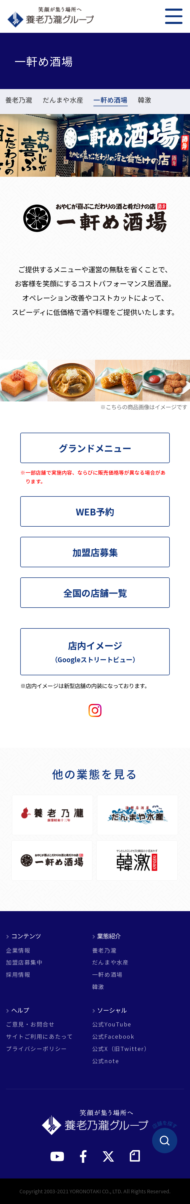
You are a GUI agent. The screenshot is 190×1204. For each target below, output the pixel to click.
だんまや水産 (63, 100)
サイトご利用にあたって (39, 1036)
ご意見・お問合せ (30, 1024)
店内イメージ (95, 651)
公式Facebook (113, 1036)
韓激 (145, 100)
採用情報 (18, 974)
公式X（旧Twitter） (121, 1048)
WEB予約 (95, 511)
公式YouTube (112, 1024)
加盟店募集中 (24, 962)
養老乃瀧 (18, 100)
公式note (105, 1060)
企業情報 (18, 950)
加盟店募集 (95, 552)
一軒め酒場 (110, 100)
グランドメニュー (95, 448)
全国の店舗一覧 (95, 592)
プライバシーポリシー (36, 1048)
